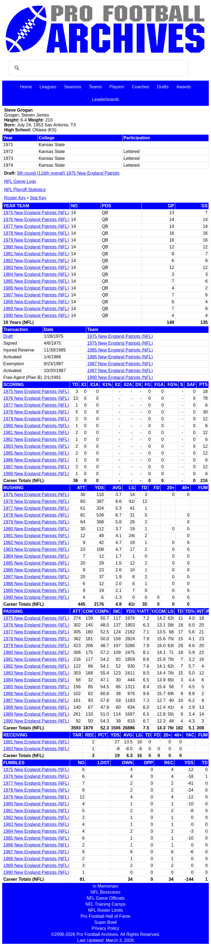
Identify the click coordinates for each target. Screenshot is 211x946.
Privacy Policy (105, 928)
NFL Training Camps (105, 904)
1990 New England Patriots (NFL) (36, 315)
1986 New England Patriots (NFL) (36, 288)
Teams (95, 86)
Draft (8, 336)
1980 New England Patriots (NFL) (36, 247)
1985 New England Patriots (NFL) (36, 281)
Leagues (48, 86)
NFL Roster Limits (105, 910)
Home (26, 86)
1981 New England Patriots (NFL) (36, 253)
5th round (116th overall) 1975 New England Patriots (68, 173)
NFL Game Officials (106, 898)
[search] (98, 68)
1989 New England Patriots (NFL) (36, 308)
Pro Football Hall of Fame (105, 916)
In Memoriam (105, 886)
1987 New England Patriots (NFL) (36, 295)
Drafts (163, 86)
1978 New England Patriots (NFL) (36, 233)
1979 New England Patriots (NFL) (36, 240)
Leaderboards (105, 99)
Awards (183, 86)
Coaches (140, 86)
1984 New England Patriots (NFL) (36, 274)
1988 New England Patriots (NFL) (36, 301)
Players (117, 86)
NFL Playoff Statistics (25, 189)
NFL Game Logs (20, 181)
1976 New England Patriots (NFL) (36, 219)
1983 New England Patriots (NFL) (36, 267)
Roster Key (15, 198)
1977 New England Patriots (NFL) (36, 226)
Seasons (72, 86)
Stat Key (38, 198)
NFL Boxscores (106, 892)
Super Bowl (105, 922)
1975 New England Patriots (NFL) (36, 212)
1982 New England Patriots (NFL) (36, 260)
